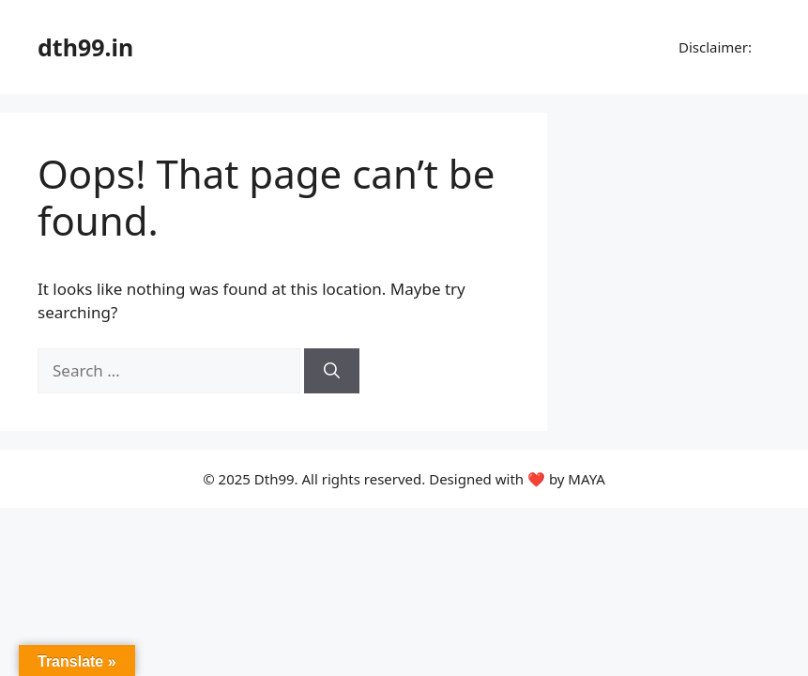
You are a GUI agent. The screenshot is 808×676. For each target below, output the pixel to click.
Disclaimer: (713, 47)
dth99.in (85, 47)
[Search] (331, 370)
